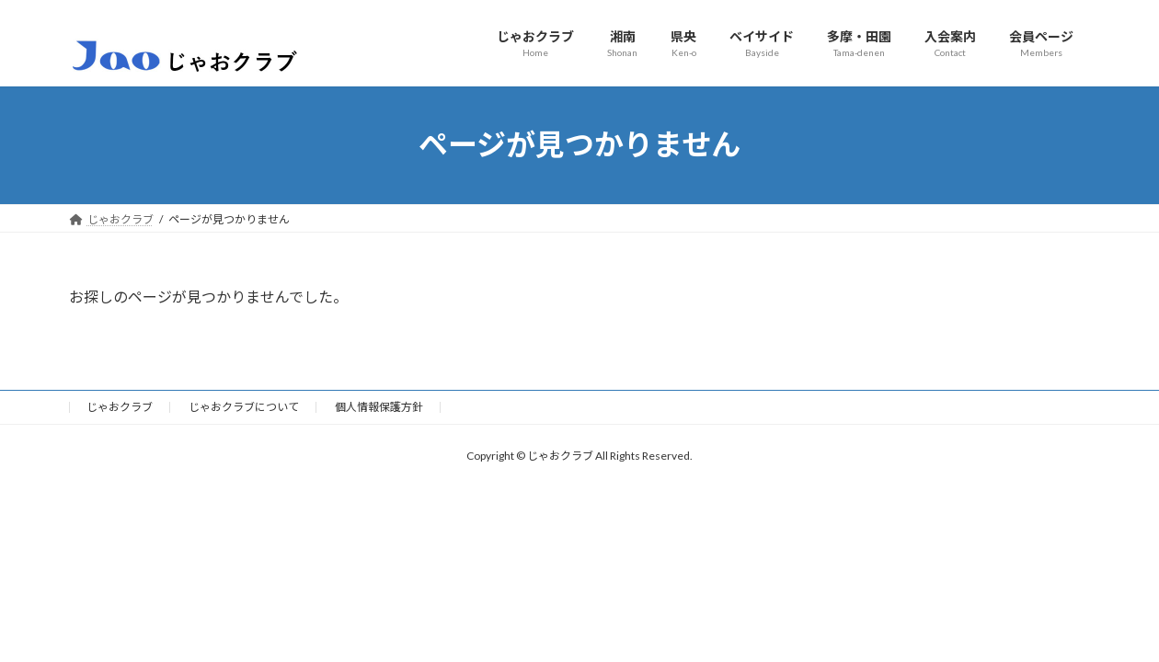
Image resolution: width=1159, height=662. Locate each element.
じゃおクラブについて (244, 407)
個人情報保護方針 (379, 407)
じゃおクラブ (119, 407)
